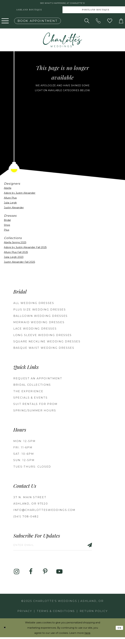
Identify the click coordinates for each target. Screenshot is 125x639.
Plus (6, 230)
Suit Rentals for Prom (35, 404)
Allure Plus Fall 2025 (16, 253)
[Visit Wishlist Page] (109, 21)
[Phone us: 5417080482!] (98, 21)
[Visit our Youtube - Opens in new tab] (59, 573)
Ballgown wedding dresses (40, 316)
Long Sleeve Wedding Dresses (42, 335)
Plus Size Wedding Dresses (39, 310)
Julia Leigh (10, 203)
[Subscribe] (95, 546)
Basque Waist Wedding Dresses (43, 348)
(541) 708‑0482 (26, 517)
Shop (7, 225)
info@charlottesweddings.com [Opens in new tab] (44, 510)
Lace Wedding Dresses (35, 329)
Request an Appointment (37, 379)
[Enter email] (56, 546)
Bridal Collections (32, 385)
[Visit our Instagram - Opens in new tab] (16, 573)
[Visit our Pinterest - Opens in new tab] (45, 573)
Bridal (7, 220)
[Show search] (87, 21)
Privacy (24, 612)
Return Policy (94, 612)
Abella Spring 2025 (15, 243)
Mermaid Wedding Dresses (38, 322)
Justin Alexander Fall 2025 (19, 262)
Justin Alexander (14, 208)
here (87, 634)
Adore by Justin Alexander (19, 193)
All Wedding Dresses (33, 303)
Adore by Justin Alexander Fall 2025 (25, 248)
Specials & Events (30, 398)
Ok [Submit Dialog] (119, 629)
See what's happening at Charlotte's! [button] (62, 3)
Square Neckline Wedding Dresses (47, 342)
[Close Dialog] (5, 629)
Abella (7, 188)
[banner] (62, 40)
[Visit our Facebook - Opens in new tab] (31, 573)
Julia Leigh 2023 (13, 257)
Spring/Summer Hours (34, 411)
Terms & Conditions (56, 612)
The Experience (28, 391)
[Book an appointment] (37, 21)
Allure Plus (10, 198)
